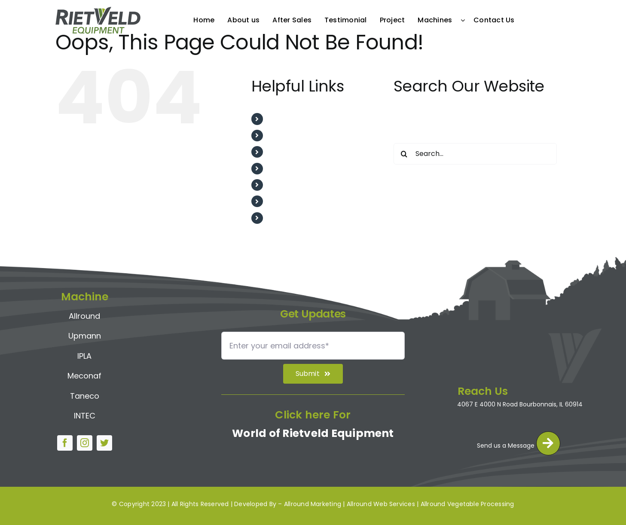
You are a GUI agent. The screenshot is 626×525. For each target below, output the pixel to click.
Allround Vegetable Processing (467, 504)
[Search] (404, 154)
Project (280, 185)
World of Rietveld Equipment (313, 435)
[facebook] (65, 440)
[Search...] (475, 154)
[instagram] (84, 440)
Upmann (84, 333)
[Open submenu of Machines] (465, 20)
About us (283, 135)
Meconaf (84, 373)
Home (278, 119)
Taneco (84, 393)
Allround (84, 313)
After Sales (287, 152)
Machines (284, 201)
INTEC (84, 413)
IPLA (84, 353)
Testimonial (288, 169)
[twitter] (104, 440)
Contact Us (287, 218)
